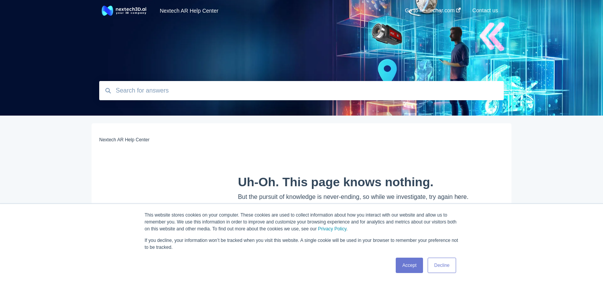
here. (461, 197)
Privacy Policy (332, 229)
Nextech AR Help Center (189, 11)
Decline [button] (442, 265)
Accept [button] (409, 265)
